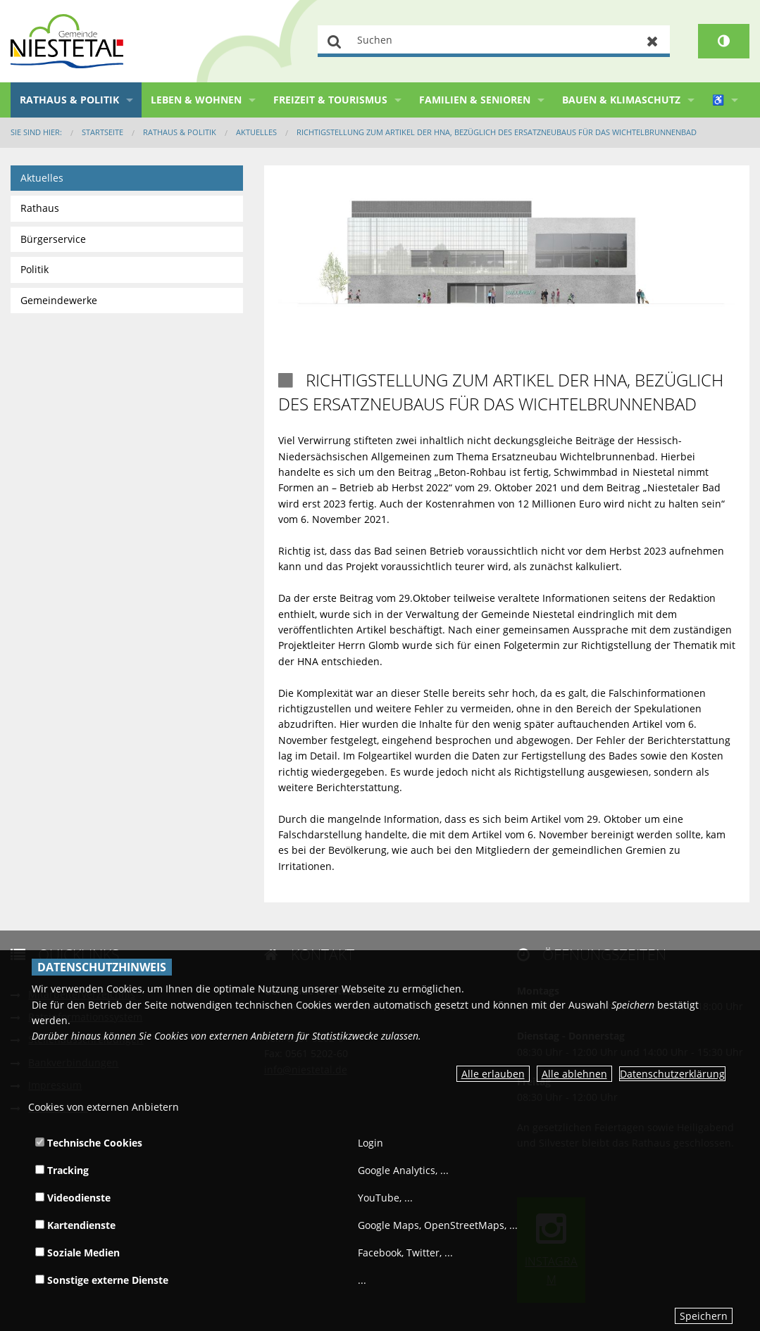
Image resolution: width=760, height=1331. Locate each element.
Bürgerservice (53, 239)
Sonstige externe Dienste (101, 1280)
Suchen (335, 41)
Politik (34, 269)
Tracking (62, 1170)
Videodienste (73, 1197)
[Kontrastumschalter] (723, 41)
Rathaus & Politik (69, 99)
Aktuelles (256, 132)
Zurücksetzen (652, 41)
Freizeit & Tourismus (330, 99)
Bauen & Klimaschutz (621, 99)
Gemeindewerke (58, 300)
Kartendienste (75, 1225)
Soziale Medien (77, 1252)
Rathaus (39, 208)
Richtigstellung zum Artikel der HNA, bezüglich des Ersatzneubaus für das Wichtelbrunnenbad (497, 132)
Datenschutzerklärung (672, 1073)
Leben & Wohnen (196, 99)
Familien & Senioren (474, 99)
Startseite (102, 132)
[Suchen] (494, 41)
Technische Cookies (88, 1142)
